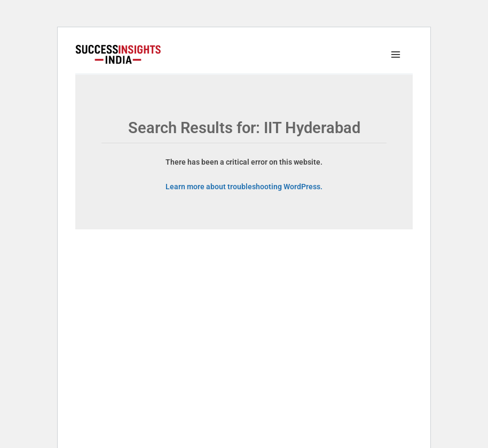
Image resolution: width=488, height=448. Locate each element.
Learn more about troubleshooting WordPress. (244, 186)
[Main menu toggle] (398, 55)
